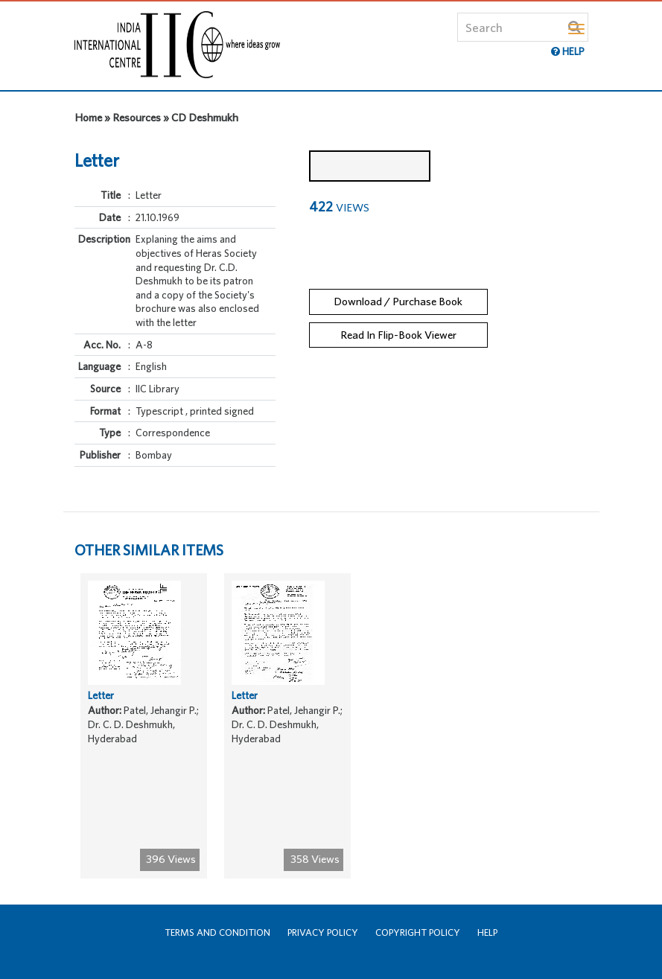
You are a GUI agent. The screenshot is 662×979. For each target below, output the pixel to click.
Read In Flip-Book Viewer (398, 334)
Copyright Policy (417, 932)
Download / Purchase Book (398, 301)
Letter (101, 695)
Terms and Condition (217, 932)
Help (487, 932)
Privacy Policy (322, 932)
